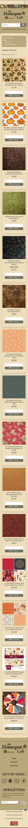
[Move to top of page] (25, 809)
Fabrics (8, 42)
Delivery (14, 766)
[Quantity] (14, 92)
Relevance (11, 54)
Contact (14, 762)
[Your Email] (9, 802)
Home (5, 40)
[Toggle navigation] (25, 2)
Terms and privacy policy (14, 811)
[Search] (11, 25)
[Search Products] (23, 25)
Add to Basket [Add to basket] (14, 95)
